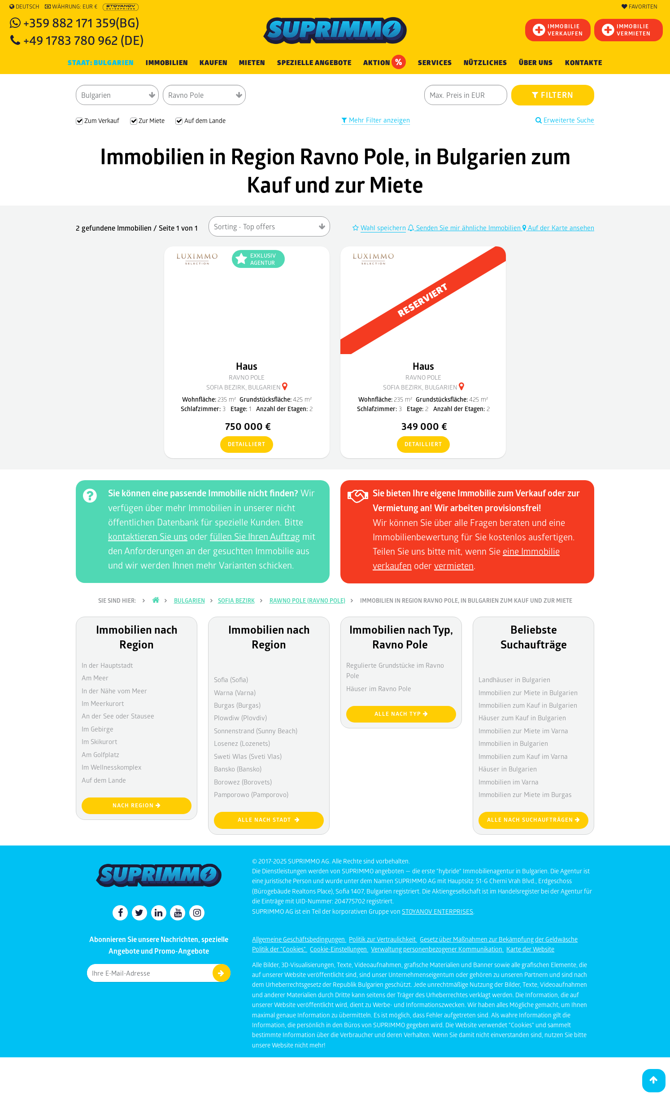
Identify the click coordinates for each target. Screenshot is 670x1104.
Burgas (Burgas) (237, 705)
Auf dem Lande (104, 779)
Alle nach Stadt (269, 820)
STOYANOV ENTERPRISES (437, 911)
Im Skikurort (99, 741)
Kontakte (583, 62)
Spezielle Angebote (314, 62)
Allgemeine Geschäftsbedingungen (299, 939)
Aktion (384, 62)
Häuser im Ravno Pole (378, 688)
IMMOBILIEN (167, 62)
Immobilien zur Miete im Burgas (525, 794)
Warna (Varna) (235, 692)
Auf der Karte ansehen (558, 227)
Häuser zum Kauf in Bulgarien (522, 717)
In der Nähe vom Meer (114, 690)
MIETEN (252, 62)
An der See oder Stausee (118, 715)
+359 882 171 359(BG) (81, 22)
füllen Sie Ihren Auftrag (255, 536)
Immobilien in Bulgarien (513, 743)
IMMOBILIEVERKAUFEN (558, 29)
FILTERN (553, 94)
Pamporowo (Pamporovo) (251, 794)
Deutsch (24, 7)
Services (435, 62)
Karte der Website (530, 949)
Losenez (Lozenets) (242, 743)
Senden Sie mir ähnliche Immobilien (465, 227)
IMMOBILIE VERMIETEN (626, 29)
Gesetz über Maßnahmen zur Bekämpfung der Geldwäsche (499, 939)
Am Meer (95, 677)
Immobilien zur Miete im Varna (523, 730)
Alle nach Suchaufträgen (533, 820)
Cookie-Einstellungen (339, 949)
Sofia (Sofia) (231, 679)
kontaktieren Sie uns (147, 536)
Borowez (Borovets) (243, 781)
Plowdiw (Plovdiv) (240, 717)
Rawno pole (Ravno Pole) (307, 600)
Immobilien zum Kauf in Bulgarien (528, 705)
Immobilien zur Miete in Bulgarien (528, 692)
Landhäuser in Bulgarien (514, 679)
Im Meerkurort (103, 703)
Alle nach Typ (401, 714)
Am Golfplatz (100, 754)
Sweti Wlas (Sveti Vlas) (248, 756)
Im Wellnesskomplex (111, 766)
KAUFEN (213, 62)
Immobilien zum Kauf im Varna (523, 756)
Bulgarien (189, 600)
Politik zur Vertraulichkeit (383, 939)
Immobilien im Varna (509, 781)
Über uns (536, 62)
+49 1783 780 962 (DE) (83, 39)
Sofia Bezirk (236, 600)
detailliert (242, 444)
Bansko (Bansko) (237, 768)
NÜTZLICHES (485, 62)
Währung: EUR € (71, 7)
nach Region (137, 805)
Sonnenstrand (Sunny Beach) (255, 730)
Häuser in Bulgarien (508, 768)
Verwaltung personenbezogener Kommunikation (437, 949)
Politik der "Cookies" (279, 949)
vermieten (454, 565)
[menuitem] (583, 63)
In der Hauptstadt (107, 665)
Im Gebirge (97, 728)
